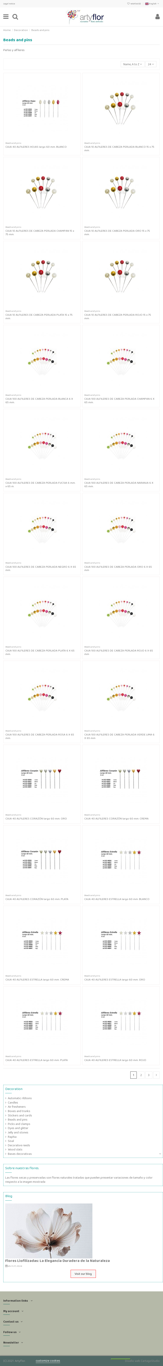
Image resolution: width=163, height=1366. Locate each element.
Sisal (11, 1141)
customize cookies (48, 1360)
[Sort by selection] (132, 64)
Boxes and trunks (19, 1111)
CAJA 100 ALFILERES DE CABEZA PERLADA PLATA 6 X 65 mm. (40, 652)
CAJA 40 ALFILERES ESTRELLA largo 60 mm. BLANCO (116, 899)
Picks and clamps (19, 1124)
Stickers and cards (20, 1115)
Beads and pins (17, 1119)
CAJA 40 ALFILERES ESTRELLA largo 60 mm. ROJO (115, 1060)
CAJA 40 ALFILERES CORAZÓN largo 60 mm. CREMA (116, 818)
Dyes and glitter (18, 1128)
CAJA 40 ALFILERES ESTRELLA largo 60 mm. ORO (114, 979)
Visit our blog (83, 1274)
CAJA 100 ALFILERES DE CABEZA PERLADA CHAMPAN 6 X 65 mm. (119, 400)
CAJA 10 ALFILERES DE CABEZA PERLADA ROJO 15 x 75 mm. (117, 316)
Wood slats (15, 1149)
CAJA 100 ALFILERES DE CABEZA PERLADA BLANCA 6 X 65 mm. (39, 400)
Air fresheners (17, 1107)
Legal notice (9, 3)
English (152, 3)
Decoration (13, 1089)
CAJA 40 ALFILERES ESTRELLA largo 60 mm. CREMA (37, 979)
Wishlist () (134, 3)
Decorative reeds (19, 1145)
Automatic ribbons (20, 1098)
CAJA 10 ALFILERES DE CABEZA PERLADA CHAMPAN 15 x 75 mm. (39, 232)
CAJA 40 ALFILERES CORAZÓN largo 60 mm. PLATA (36, 899)
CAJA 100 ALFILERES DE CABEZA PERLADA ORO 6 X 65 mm (118, 568)
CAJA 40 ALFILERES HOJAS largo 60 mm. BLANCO (36, 147)
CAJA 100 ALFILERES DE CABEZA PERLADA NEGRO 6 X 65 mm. (40, 568)
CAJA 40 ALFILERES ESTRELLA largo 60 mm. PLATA (36, 1060)
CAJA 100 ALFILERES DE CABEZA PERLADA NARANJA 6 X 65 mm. (118, 484)
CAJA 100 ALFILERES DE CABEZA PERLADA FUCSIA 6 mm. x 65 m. (40, 484)
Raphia (12, 1137)
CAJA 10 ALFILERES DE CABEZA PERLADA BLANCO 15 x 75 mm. (119, 148)
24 (151, 64)
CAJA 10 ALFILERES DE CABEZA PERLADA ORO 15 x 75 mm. (117, 232)
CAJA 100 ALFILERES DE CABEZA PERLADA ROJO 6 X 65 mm (118, 652)
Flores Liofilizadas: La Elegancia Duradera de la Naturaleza (57, 1260)
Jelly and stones (18, 1132)
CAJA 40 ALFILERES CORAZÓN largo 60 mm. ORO (36, 818)
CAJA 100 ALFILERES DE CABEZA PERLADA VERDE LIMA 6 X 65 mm (119, 736)
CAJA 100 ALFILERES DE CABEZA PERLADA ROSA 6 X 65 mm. (39, 736)
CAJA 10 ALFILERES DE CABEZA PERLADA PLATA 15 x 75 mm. (39, 316)
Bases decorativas (20, 1154)
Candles (13, 1102)
